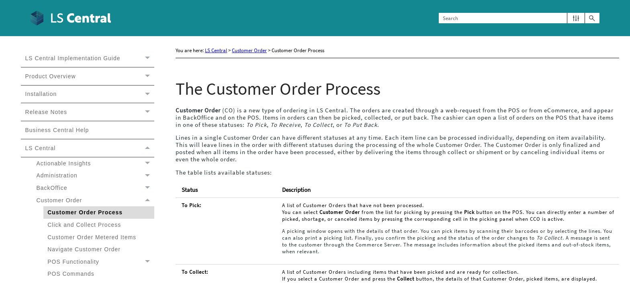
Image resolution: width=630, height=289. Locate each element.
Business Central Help (57, 130)
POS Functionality (100, 262)
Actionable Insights (95, 163)
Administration (95, 175)
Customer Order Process (85, 212)
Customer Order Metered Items (91, 237)
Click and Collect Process (84, 225)
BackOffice (95, 188)
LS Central (89, 148)
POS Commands (70, 274)
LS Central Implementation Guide (89, 58)
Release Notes (89, 112)
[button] (576, 18)
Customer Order (95, 200)
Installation (89, 94)
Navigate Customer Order (84, 249)
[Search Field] (519, 18)
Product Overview (89, 76)
